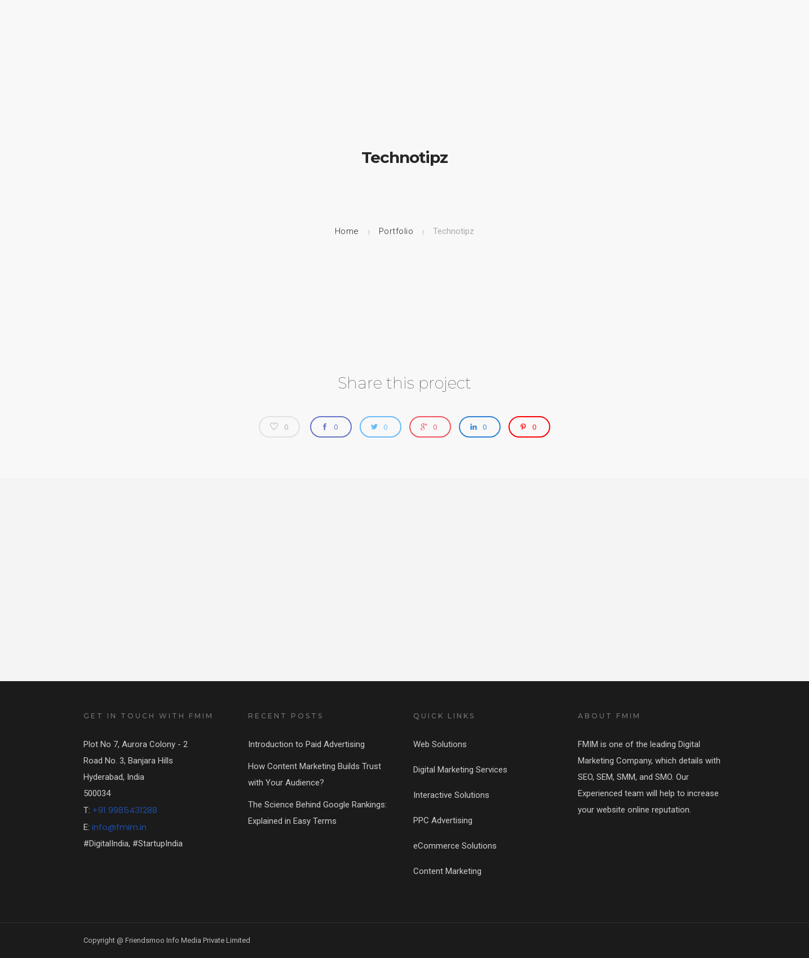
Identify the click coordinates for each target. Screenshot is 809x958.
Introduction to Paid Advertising (306, 744)
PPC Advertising (442, 820)
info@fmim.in (119, 827)
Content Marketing (447, 871)
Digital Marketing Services (460, 770)
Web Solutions (440, 744)
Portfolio (396, 231)
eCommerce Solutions (455, 846)
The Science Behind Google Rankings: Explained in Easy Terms (317, 813)
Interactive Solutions (451, 795)
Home (347, 231)
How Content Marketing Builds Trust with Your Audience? (314, 774)
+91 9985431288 (124, 810)
